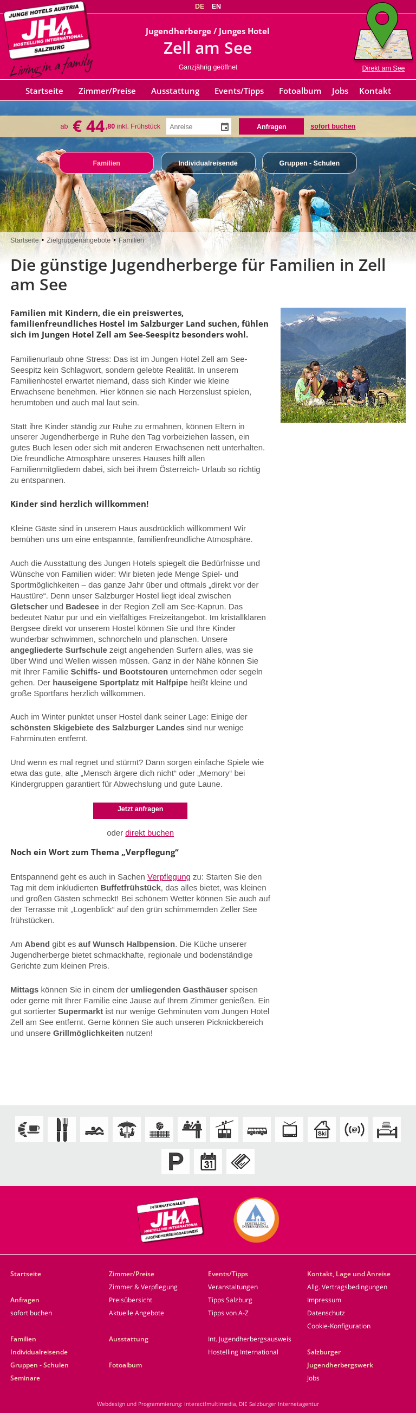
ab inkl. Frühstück (111, 126)
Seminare (25, 1378)
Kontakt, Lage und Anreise (349, 1273)
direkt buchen (149, 832)
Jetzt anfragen (141, 809)
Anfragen (25, 1299)
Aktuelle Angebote (136, 1312)
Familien (106, 163)
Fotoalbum (300, 90)
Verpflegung (169, 876)
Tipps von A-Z (228, 1312)
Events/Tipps (239, 90)
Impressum (324, 1299)
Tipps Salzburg (230, 1299)
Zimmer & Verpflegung (143, 1286)
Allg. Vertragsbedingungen (347, 1286)
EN (216, 6)
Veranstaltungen (233, 1286)
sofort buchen (332, 126)
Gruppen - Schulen (309, 163)
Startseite (44, 90)
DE (199, 6)
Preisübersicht (130, 1299)
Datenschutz (326, 1312)
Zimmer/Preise (107, 90)
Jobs (340, 90)
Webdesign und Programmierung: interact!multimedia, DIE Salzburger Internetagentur (208, 1404)
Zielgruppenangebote (78, 240)
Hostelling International (243, 1352)
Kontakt (375, 90)
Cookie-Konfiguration (338, 1326)
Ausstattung (175, 90)
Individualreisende (208, 163)
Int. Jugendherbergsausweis (249, 1339)
